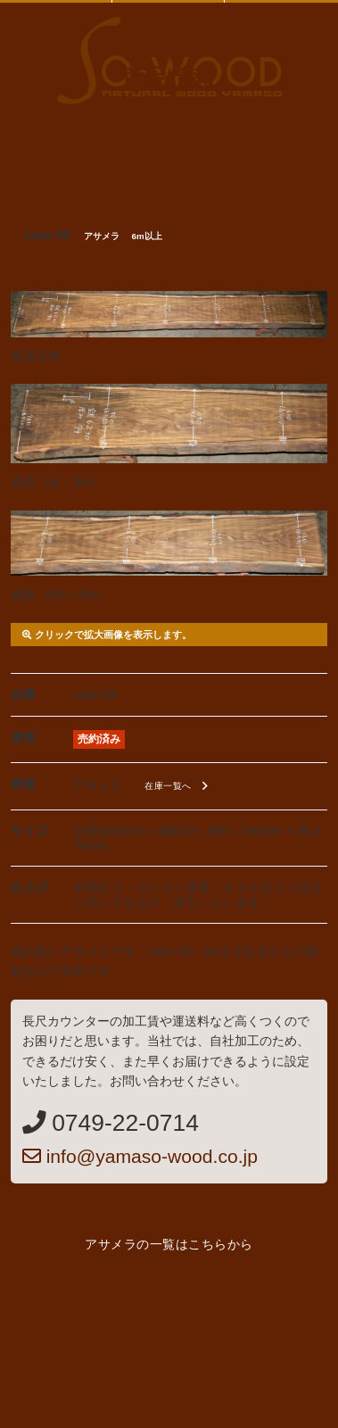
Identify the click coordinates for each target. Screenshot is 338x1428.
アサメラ (102, 236)
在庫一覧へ (178, 786)
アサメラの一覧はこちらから (169, 1244)
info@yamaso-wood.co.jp (140, 1156)
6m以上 (147, 236)
